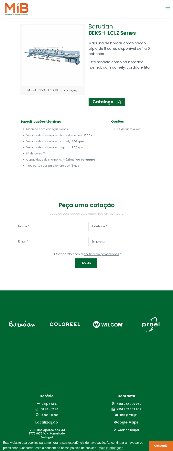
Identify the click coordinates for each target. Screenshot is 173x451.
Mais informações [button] (111, 448)
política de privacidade (101, 254)
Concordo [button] (161, 445)
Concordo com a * (89, 254)
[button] (107, 102)
